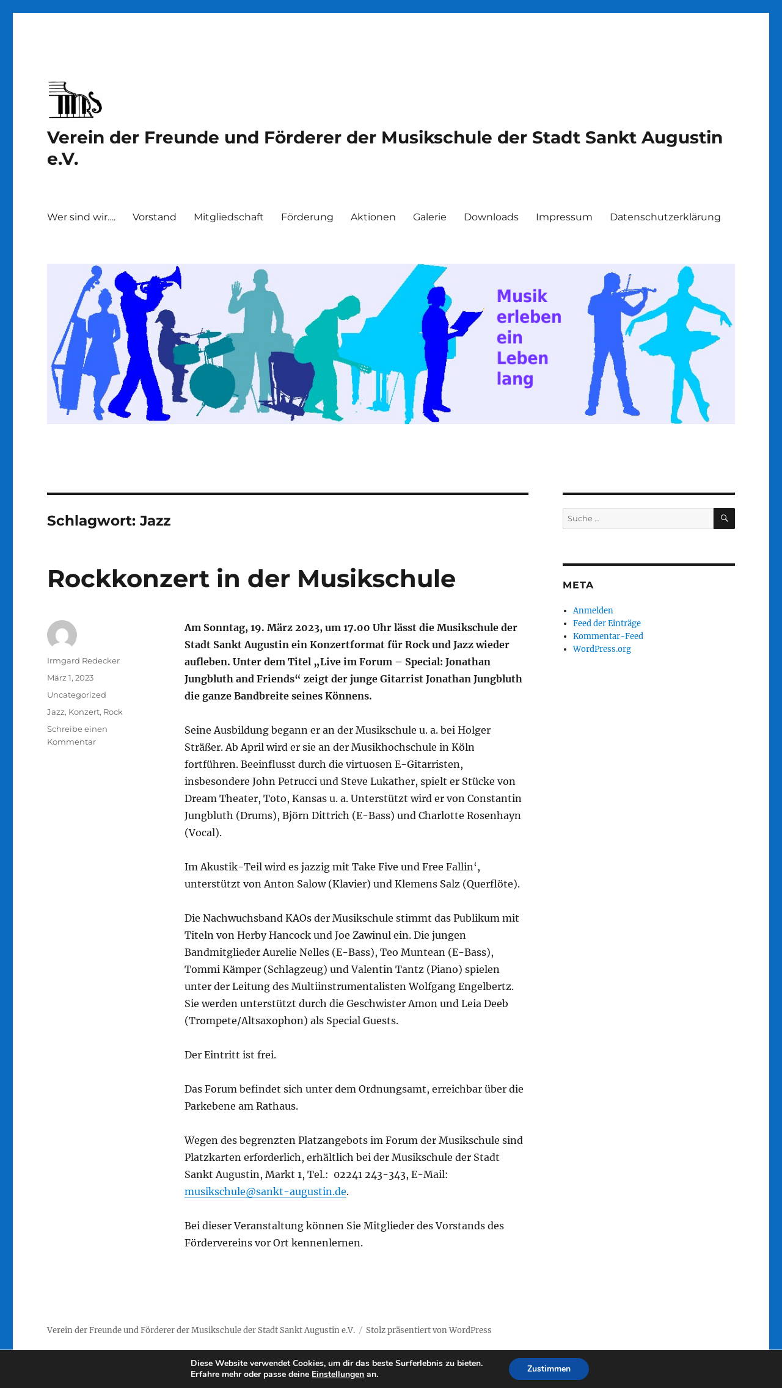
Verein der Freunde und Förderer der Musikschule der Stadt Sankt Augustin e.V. (201, 1330)
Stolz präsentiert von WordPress (429, 1330)
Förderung (307, 217)
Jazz (56, 712)
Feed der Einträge (607, 623)
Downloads (491, 217)
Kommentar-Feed (608, 636)
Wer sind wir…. (81, 217)
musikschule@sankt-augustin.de (265, 1191)
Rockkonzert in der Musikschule (251, 578)
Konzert (84, 712)
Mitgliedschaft (229, 217)
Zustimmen (549, 1369)
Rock (113, 712)
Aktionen (373, 217)
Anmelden (593, 610)
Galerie (430, 217)
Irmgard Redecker (83, 660)
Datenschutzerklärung (665, 217)
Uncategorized (76, 694)
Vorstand (155, 217)
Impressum (564, 217)
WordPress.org (602, 649)
